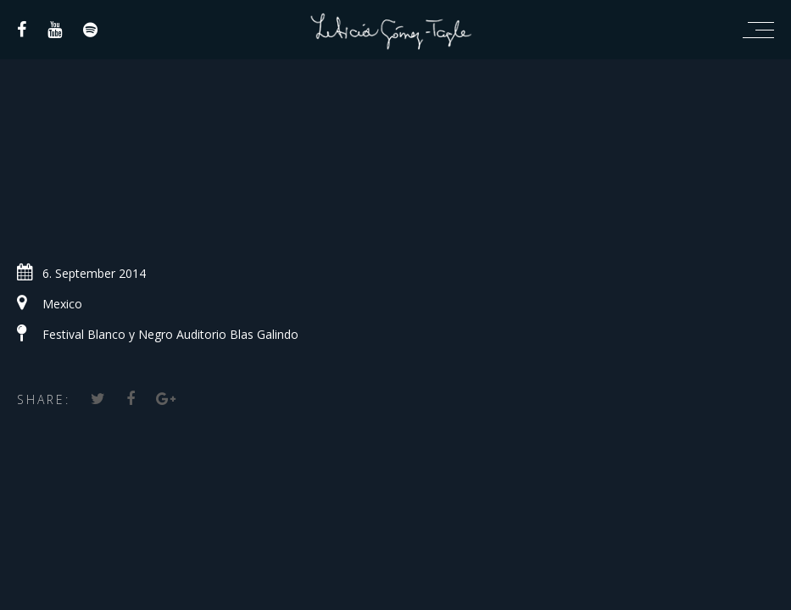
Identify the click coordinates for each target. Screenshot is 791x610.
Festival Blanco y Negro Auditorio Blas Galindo (170, 334)
